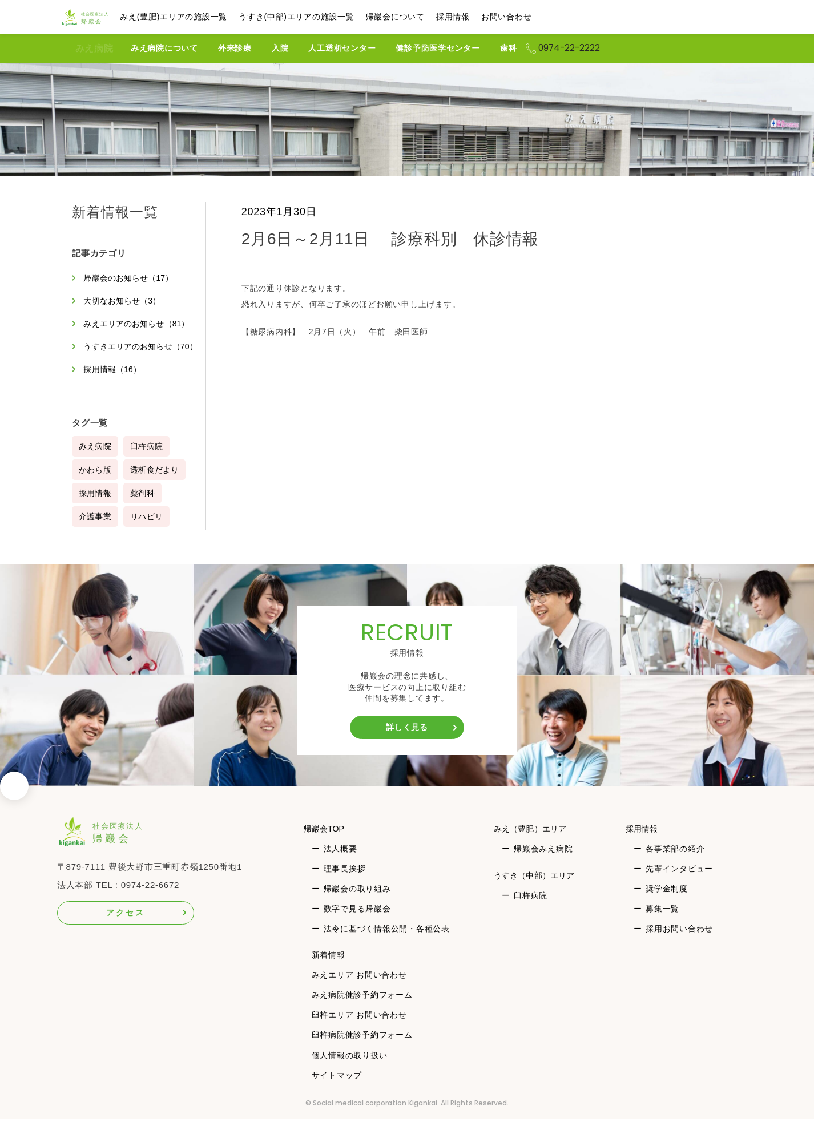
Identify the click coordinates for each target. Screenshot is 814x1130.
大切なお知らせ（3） (124, 300)
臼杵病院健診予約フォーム (362, 1046)
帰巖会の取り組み (357, 900)
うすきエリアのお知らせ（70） (130, 352)
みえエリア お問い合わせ (359, 986)
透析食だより (157, 481)
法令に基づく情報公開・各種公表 (387, 940)
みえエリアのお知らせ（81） (139, 323)
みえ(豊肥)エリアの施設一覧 (198, 16)
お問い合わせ (531, 16)
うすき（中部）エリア (538, 886)
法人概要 (340, 860)
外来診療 (254, 48)
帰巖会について (419, 16)
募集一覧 (663, 920)
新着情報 (328, 966)
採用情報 (477, 16)
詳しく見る (407, 738)
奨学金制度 (667, 900)
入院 (299, 48)
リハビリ (149, 527)
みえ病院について (183, 48)
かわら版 (95, 481)
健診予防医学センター (457, 48)
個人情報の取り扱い (350, 1066)
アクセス (125, 924)
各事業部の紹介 (675, 860)
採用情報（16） (114, 380)
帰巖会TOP (326, 840)
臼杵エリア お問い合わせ (359, 1026)
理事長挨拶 (345, 880)
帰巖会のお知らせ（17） (131, 277)
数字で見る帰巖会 (357, 920)
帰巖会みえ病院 (542, 860)
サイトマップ (337, 1086)
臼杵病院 (149, 457)
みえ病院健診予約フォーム (362, 1006)
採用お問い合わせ (680, 940)
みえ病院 (94, 48)
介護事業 (95, 527)
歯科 (528, 48)
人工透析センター (361, 48)
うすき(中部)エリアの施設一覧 (321, 16)
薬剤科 (144, 504)
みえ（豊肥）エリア (533, 840)
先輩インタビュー (680, 880)
